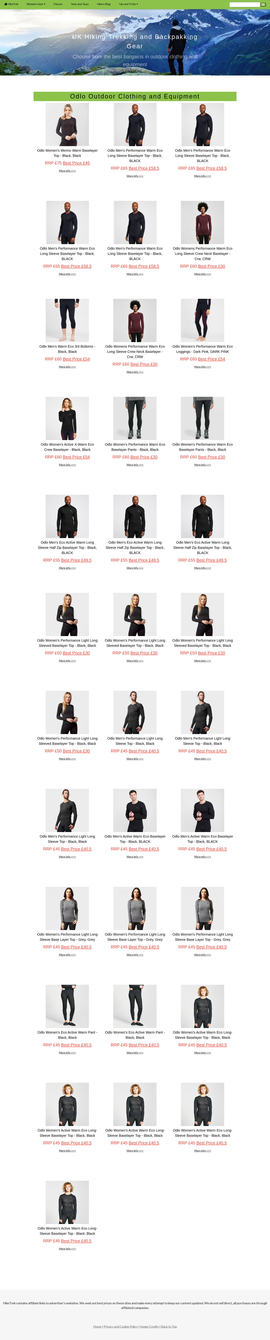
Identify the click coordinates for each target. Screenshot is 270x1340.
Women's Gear (36, 4)
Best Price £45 (76, 163)
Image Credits (149, 1326)
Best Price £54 (76, 359)
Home (97, 1326)
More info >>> (67, 170)
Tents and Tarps (80, 4)
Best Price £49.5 (76, 560)
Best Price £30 (211, 266)
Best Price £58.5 (144, 168)
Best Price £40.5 (144, 751)
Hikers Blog (104, 4)
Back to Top (169, 1326)
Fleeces (58, 4)
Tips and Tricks (128, 4)
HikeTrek (11, 4)
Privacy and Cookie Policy (121, 1326)
